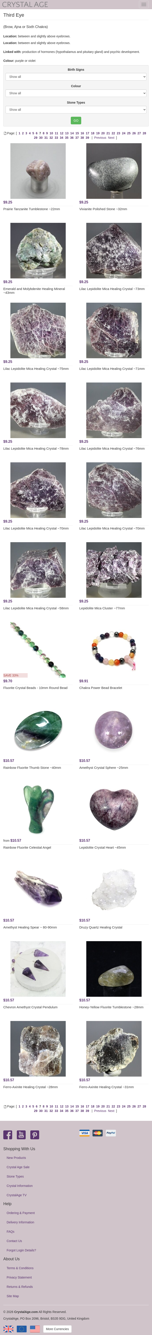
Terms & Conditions (20, 1268)
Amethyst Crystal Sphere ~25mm (103, 767)
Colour (76, 86)
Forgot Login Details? (21, 1250)
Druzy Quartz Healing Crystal (100, 927)
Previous (100, 137)
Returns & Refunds (20, 1287)
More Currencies (57, 1329)
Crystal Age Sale (18, 1167)
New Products (16, 1158)
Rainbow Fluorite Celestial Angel (27, 847)
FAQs (10, 1231)
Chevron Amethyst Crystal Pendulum (30, 1007)
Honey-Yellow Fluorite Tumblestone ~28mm (111, 1007)
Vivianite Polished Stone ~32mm (103, 209)
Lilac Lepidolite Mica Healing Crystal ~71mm (112, 368)
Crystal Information (20, 1186)
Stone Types (76, 102)
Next (111, 137)
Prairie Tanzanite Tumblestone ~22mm (31, 209)
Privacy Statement (19, 1277)
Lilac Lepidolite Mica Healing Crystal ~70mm (36, 528)
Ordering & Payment (21, 1213)
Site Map (13, 1296)
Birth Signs (76, 69)
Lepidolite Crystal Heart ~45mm (102, 847)
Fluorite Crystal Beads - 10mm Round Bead (35, 688)
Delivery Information (20, 1222)
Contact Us (14, 1241)
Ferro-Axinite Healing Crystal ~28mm (30, 1087)
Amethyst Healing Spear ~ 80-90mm (30, 927)
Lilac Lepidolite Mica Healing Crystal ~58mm (36, 608)
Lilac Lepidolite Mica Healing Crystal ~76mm (112, 448)
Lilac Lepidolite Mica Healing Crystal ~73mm (112, 289)
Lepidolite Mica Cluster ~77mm (102, 608)
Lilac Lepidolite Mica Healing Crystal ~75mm (36, 368)
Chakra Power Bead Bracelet (100, 688)
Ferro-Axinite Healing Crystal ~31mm (106, 1087)
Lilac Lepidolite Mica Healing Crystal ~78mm (36, 448)
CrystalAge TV (17, 1195)
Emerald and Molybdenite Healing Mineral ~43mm (34, 290)
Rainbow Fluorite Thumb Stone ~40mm (32, 767)
